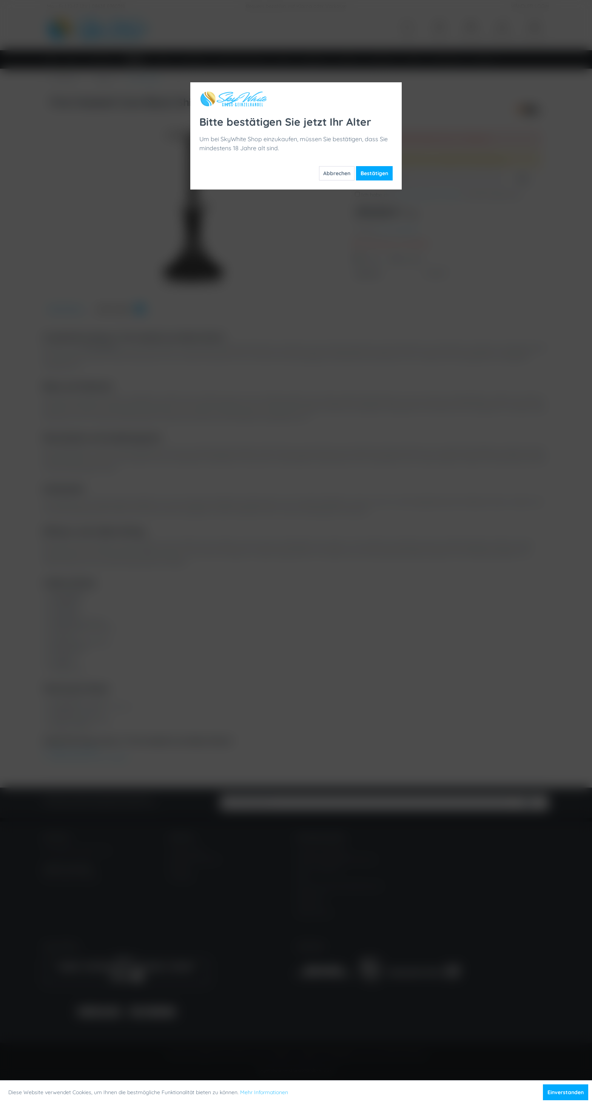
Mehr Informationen (264, 1092)
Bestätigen (374, 173)
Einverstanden (565, 1092)
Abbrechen (336, 173)
